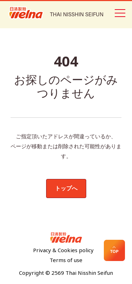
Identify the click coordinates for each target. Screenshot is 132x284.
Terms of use (66, 260)
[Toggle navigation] (119, 12)
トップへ (66, 188)
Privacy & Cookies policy (63, 251)
